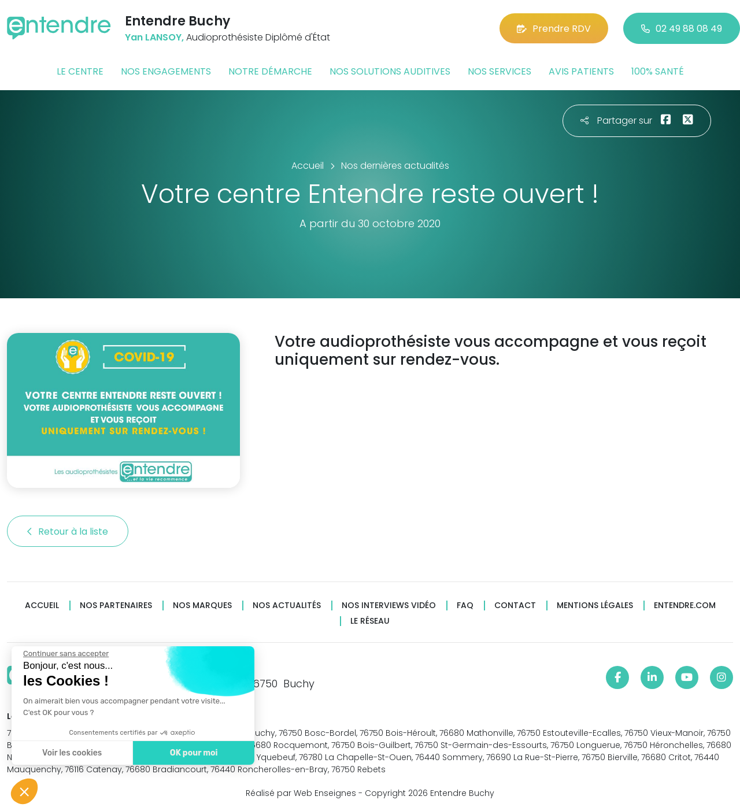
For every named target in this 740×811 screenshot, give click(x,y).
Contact (515, 605)
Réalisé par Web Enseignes (301, 793)
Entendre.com (685, 605)
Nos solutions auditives (390, 71)
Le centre (80, 71)
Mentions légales (595, 605)
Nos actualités (287, 605)
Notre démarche (270, 71)
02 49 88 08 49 (681, 28)
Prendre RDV (554, 28)
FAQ (465, 605)
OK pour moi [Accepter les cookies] (192, 753)
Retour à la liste (67, 531)
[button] (24, 791)
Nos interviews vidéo (389, 605)
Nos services (499, 71)
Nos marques (202, 605)
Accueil (42, 605)
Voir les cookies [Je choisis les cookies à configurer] (71, 753)
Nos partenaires (116, 605)
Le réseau (370, 621)
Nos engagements (166, 71)
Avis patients (581, 71)
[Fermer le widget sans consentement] (64, 654)
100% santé (657, 71)
